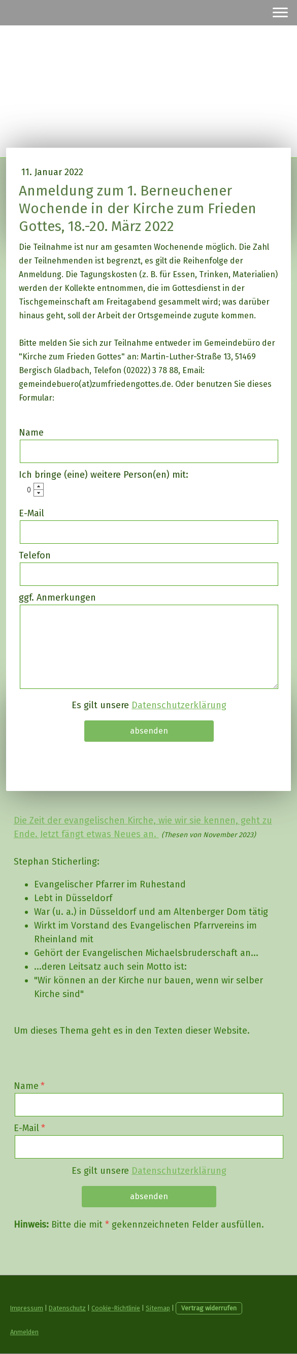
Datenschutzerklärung (178, 705)
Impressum (26, 1308)
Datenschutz (67, 1308)
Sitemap (158, 1308)
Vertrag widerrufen (209, 1308)
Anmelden (24, 1332)
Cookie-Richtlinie (115, 1308)
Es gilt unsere (149, 705)
